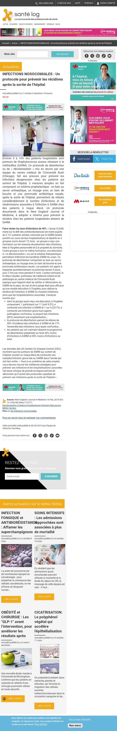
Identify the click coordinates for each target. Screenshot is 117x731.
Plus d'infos (40, 724)
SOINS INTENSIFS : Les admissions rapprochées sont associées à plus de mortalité (49, 522)
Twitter (92, 55)
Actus (5, 24)
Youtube (57, 435)
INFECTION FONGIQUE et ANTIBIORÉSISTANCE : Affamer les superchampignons (19, 522)
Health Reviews (26, 24)
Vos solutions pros (105, 201)
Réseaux (50, 24)
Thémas (88, 3)
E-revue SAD (64, 3)
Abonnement (40, 24)
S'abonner (51, 476)
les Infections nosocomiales (24, 411)
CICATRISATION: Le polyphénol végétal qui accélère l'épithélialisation (48, 621)
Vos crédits (105, 188)
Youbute (109, 55)
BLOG (58, 24)
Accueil (5, 43)
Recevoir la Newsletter (93, 152)
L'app (77, 3)
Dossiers (14, 24)
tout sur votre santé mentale (105, 175)
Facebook (87, 55)
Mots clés (9, 54)
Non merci (75, 725)
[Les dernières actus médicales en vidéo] (93, 250)
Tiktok (104, 55)
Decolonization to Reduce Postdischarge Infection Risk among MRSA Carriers (31, 407)
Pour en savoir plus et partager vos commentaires (29, 417)
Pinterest (98, 55)
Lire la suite (11, 599)
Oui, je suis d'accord (79, 719)
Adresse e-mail (13, 471)
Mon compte (107, 3)
